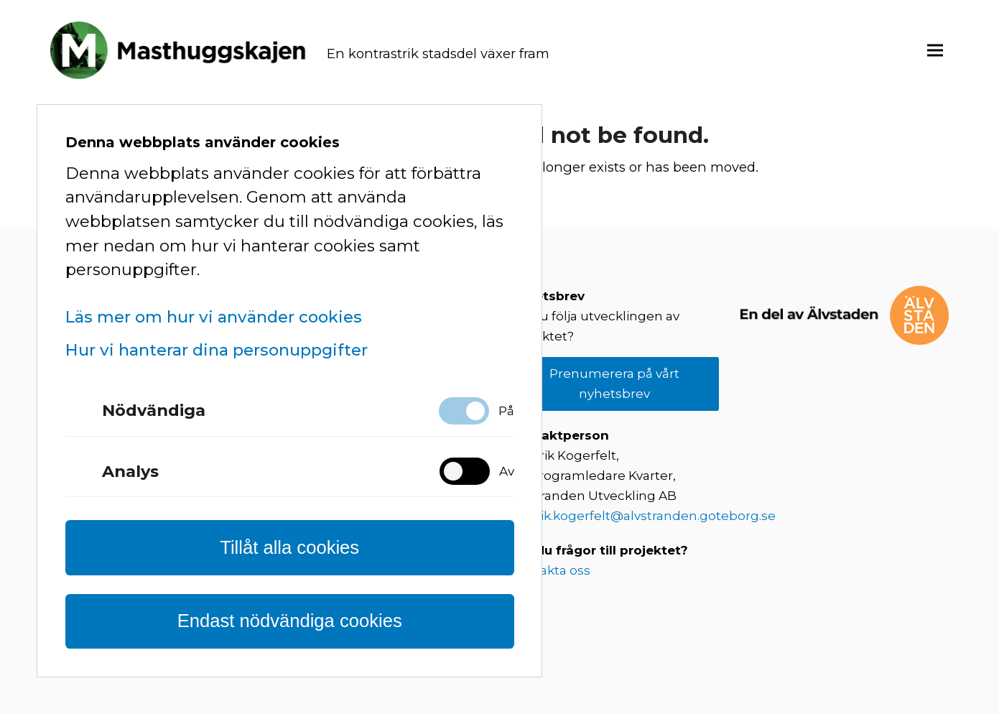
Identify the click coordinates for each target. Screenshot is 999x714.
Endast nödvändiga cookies (289, 621)
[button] (935, 50)
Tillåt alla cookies (289, 547)
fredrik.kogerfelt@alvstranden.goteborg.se (643, 516)
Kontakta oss (550, 570)
